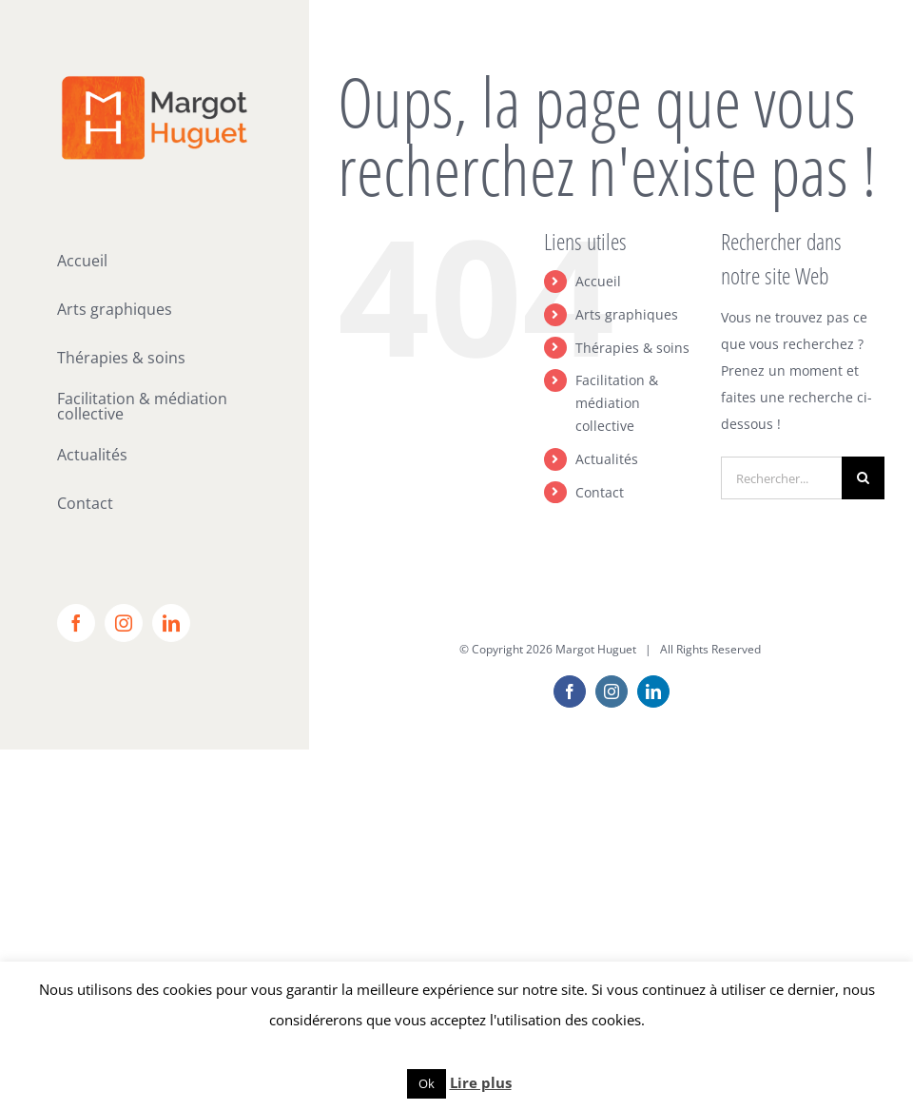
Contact (599, 492)
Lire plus (481, 1082)
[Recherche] (863, 478)
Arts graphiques (626, 314)
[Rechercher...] (781, 478)
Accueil (598, 281)
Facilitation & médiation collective (616, 403)
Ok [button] (426, 1083)
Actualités (606, 459)
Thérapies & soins (632, 348)
